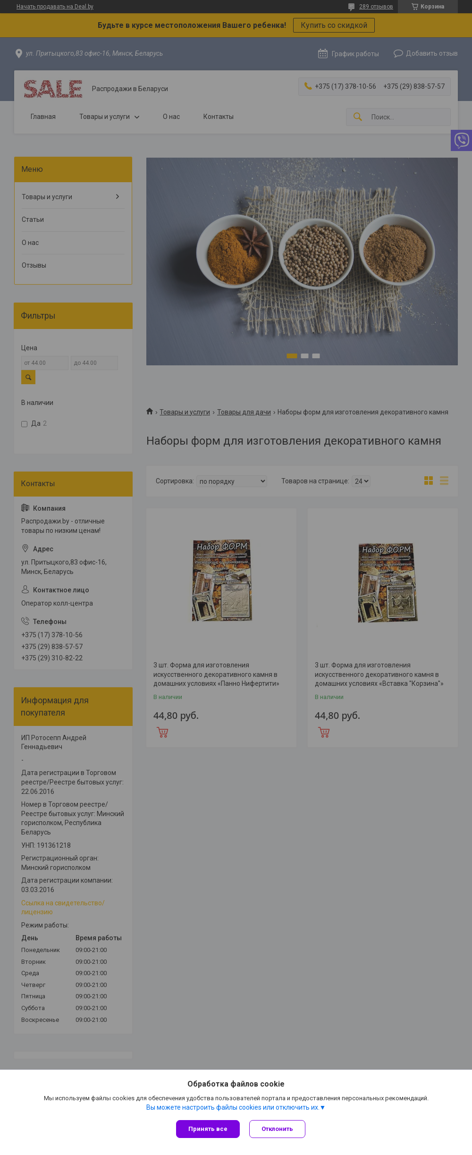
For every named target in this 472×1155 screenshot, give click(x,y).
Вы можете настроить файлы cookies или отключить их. (233, 1107)
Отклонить (277, 1128)
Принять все (208, 1128)
